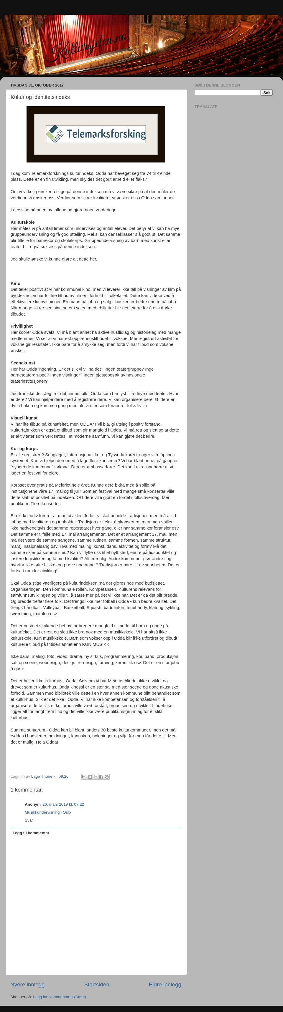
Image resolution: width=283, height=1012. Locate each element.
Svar (29, 820)
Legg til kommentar (31, 833)
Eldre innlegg (165, 984)
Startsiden (96, 984)
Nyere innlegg (27, 984)
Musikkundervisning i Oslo (48, 812)
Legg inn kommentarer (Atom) (59, 997)
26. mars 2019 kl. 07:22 (63, 804)
